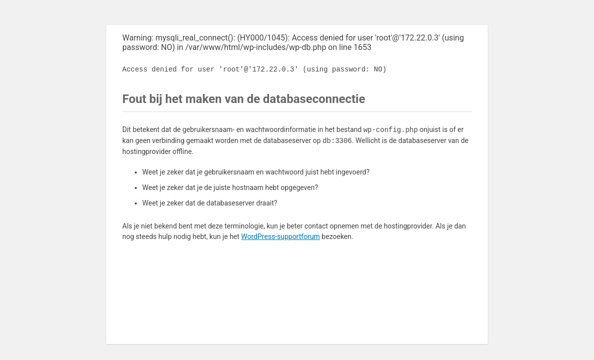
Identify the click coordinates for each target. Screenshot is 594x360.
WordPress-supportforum (280, 236)
